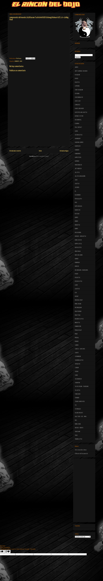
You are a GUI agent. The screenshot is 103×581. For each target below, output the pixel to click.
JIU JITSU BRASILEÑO (80, 176)
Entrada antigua (64, 151)
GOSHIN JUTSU (78, 135)
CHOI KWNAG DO (79, 97)
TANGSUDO (77, 394)
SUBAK (76, 371)
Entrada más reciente (15, 151)
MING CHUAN (78, 304)
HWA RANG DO (78, 165)
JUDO (21, 61)
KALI (76, 202)
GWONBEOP (77, 138)
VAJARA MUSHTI (79, 413)
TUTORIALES (78, 409)
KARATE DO (77, 210)
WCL (76, 420)
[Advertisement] (39, 132)
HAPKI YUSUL (78, 157)
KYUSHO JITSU (78, 281)
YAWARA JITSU (78, 439)
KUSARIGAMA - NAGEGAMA (81, 270)
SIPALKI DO (77, 364)
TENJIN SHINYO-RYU (80, 401)
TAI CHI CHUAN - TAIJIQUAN (81, 386)
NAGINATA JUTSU (79, 319)
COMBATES (16, 61)
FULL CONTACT (78, 127)
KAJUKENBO (78, 195)
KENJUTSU (77, 225)
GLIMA (76, 131)
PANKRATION (78, 326)
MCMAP (76, 296)
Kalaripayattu (78, 198)
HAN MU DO (77, 146)
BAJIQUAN (77, 75)
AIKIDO (76, 67)
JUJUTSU (77, 183)
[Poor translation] (7, 551)
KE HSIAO (77, 214)
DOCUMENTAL (78, 120)
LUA (76, 292)
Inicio (40, 151)
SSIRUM (77, 367)
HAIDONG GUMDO (79, 142)
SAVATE (77, 352)
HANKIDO (77, 150)
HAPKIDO (77, 161)
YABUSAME (77, 431)
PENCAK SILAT (78, 330)
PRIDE (76, 334)
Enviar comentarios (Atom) (42, 156)
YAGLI (76, 435)
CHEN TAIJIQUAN (79, 90)
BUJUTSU (77, 82)
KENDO (76, 221)
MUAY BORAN (78, 311)
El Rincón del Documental (81, 453)
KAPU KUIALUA (78, 206)
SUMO (76, 375)
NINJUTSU (77, 322)
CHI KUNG (77, 93)
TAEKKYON (77, 382)
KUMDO (76, 259)
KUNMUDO (77, 262)
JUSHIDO (77, 187)
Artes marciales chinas (81, 450)
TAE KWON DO (78, 379)
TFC (76, 405)
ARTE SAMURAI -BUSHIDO (81, 71)
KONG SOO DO (78, 240)
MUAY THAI (77, 315)
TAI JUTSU (77, 390)
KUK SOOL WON (78, 255)
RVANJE (76, 341)
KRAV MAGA (78, 251)
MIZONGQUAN (78, 307)
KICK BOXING (78, 232)
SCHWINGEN (78, 356)
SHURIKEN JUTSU (79, 360)
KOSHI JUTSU (78, 247)
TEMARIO (77, 398)
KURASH (77, 266)
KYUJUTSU (77, 277)
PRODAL (77, 337)
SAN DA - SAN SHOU (80, 349)
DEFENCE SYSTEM (79, 116)
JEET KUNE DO (78, 168)
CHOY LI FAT (78, 101)
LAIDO (76, 285)
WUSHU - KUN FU (79, 428)
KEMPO (76, 217)
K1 (75, 191)
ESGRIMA (77, 123)
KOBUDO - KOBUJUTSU (80, 236)
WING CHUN (78, 424)
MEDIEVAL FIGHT (79, 300)
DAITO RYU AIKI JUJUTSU (81, 112)
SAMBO (76, 345)
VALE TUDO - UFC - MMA (80, 416)
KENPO (76, 228)
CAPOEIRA (77, 86)
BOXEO (76, 78)
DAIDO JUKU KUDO (79, 108)
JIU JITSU (77, 172)
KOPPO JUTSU (78, 243)
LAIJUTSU (77, 289)
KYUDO (76, 274)
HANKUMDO (77, 153)
